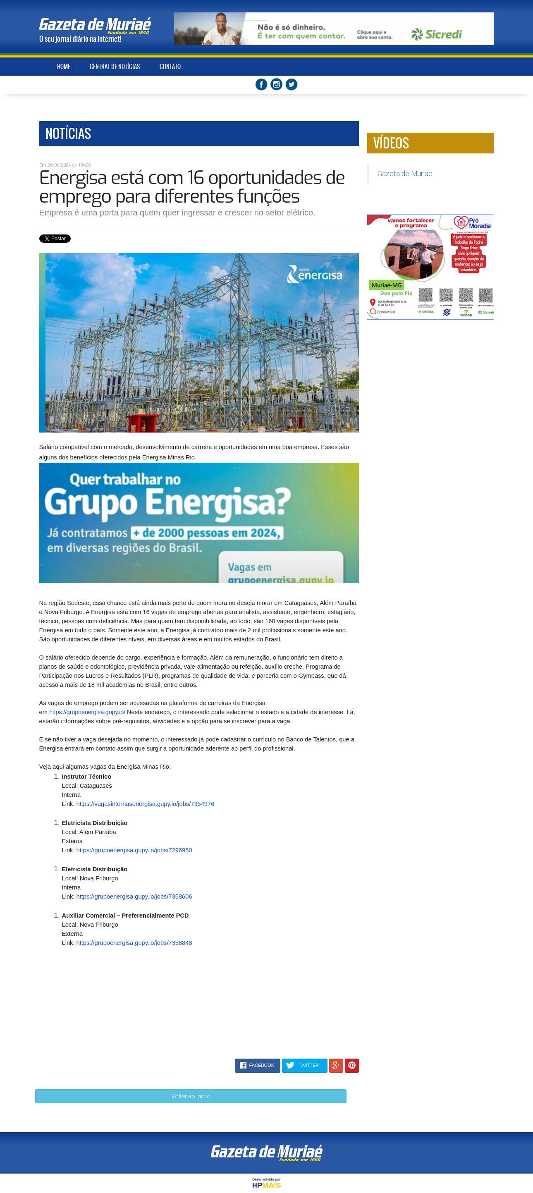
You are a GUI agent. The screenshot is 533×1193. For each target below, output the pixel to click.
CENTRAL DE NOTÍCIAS (115, 66)
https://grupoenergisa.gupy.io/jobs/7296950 (134, 850)
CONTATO (170, 66)
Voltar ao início (190, 1096)
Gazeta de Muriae (405, 174)
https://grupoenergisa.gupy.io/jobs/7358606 (134, 896)
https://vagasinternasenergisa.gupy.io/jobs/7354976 (145, 804)
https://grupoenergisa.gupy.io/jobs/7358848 (134, 943)
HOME (63, 66)
